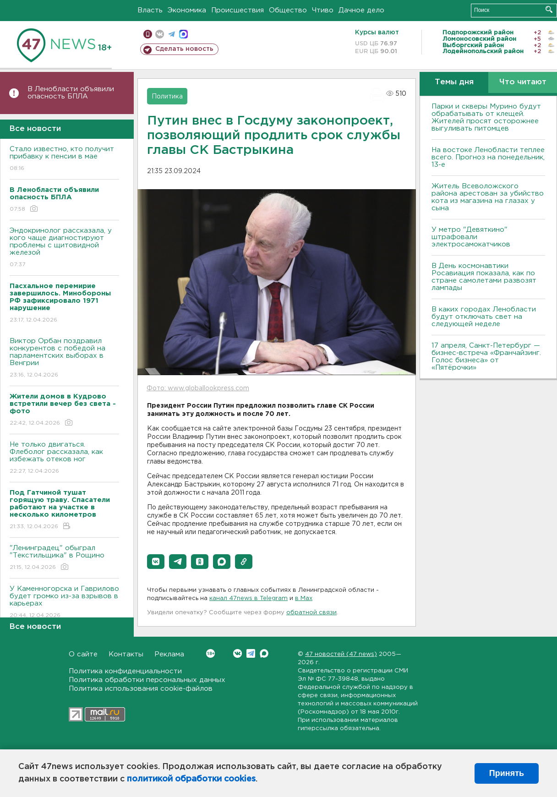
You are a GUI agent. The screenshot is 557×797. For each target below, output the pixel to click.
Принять (506, 773)
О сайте (83, 654)
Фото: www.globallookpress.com (198, 388)
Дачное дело (361, 10)
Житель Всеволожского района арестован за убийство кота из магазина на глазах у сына (487, 197)
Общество (288, 10)
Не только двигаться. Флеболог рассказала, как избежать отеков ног (64, 458)
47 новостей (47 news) (341, 654)
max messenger (183, 34)
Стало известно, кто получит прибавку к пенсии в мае (64, 159)
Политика (167, 96)
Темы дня (454, 82)
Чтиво (322, 10)
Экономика (187, 10)
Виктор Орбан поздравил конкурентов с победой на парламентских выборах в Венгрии (64, 358)
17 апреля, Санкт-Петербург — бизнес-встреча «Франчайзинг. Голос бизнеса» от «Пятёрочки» (486, 357)
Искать (549, 9)
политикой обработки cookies (191, 779)
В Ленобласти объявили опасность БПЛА (70, 92)
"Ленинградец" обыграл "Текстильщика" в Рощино (64, 558)
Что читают (522, 82)
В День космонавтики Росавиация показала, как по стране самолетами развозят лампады (483, 277)
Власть (150, 10)
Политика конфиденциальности (125, 671)
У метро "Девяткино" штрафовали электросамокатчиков (470, 237)
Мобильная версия (147, 34)
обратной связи (311, 612)
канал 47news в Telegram (248, 598)
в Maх (303, 598)
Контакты (126, 654)
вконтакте (159, 34)
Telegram (250, 653)
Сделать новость (184, 49)
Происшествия (237, 10)
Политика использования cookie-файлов (141, 689)
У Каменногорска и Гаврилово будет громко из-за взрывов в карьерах (64, 602)
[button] (155, 561)
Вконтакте (210, 653)
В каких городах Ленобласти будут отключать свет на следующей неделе (483, 316)
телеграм (171, 34)
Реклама (169, 654)
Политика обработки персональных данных (147, 680)
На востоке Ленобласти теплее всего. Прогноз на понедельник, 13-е (488, 157)
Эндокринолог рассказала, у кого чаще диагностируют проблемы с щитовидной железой (64, 248)
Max (264, 653)
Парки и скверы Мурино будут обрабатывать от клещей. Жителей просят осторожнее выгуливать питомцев (486, 117)
